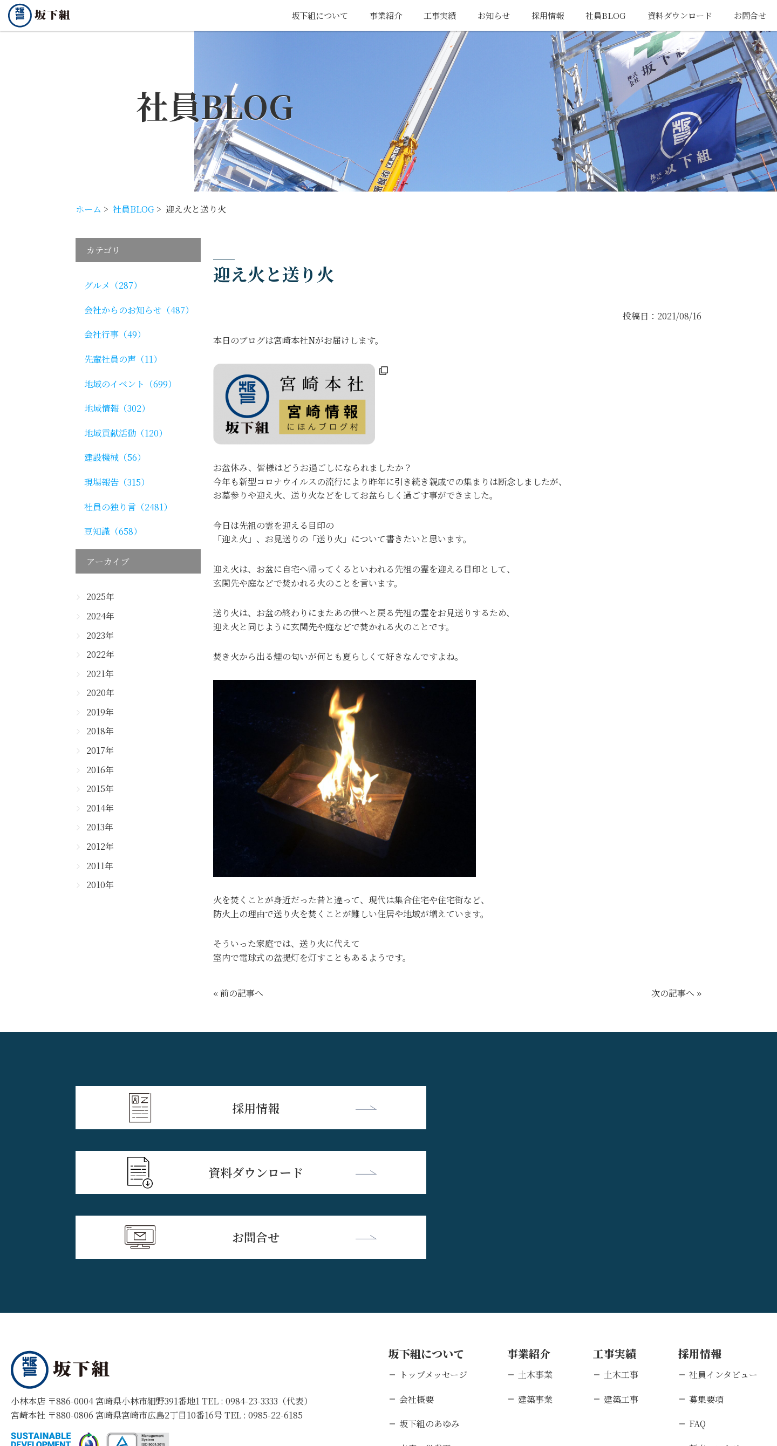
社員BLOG (598, 15)
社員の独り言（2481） (128, 507)
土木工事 (621, 1242)
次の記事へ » (676, 993)
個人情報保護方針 (116, 1376)
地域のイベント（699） (130, 384)
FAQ (697, 1291)
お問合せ (749, 15)
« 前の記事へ (238, 993)
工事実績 (427, 15)
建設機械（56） (115, 457)
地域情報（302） (117, 408)
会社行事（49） (115, 334)
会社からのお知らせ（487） (139, 310)
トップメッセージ (433, 1242)
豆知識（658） (113, 531)
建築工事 (621, 1266)
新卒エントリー (719, 1316)
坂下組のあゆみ (429, 1291)
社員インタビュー (723, 1242)
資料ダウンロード (675, 15)
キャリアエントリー (727, 1340)
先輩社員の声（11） (123, 359)
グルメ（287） (113, 285)
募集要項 (706, 1266)
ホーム (88, 209)
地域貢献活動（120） (125, 433)
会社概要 (416, 1266)
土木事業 (535, 1242)
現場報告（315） (116, 482)
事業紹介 (370, 15)
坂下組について (301, 15)
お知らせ (483, 15)
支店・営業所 (425, 1316)
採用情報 (539, 15)
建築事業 (535, 1266)
